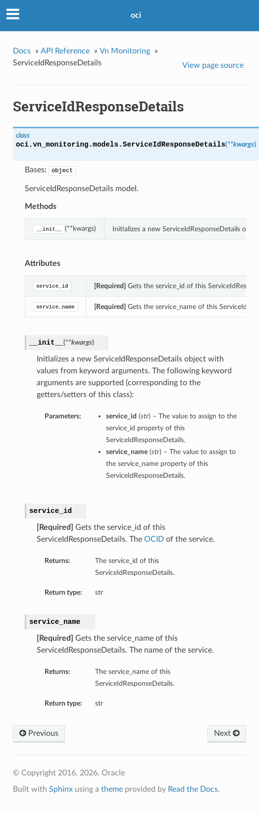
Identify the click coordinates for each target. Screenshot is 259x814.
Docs (22, 51)
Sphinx (61, 789)
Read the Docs (193, 789)
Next (227, 733)
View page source (213, 65)
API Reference (65, 51)
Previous (38, 733)
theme (112, 789)
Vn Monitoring (125, 51)
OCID (154, 539)
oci (136, 15)
